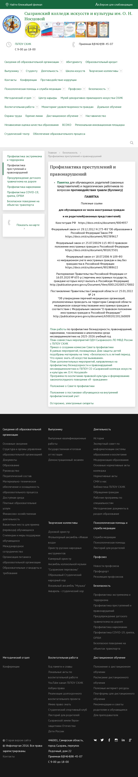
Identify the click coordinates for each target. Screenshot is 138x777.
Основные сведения (15, 443)
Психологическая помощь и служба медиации (32, 89)
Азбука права (56, 688)
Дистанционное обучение (62, 116)
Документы (10, 460)
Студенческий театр (16, 134)
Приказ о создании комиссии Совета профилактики (82, 347)
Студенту (31, 71)
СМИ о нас (100, 481)
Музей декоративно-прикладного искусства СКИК (92, 98)
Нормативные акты (105, 476)
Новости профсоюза (106, 566)
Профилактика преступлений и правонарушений (17, 168)
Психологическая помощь (109, 542)
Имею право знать (59, 704)
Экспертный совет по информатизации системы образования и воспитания (109, 449)
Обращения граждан (106, 492)
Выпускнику (11, 71)
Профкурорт (101, 571)
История (98, 438)
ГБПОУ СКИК (23, 44)
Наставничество (96, 116)
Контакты (10, 80)
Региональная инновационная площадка (100, 125)
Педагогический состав (17, 476)
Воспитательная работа (19, 107)
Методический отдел (17, 98)
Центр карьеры (47, 98)
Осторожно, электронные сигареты (72, 403)
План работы (58, 329)
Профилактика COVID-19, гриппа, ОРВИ (23, 194)
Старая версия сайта (18, 740)
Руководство (11, 470)
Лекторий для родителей (109, 548)
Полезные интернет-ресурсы (111, 688)
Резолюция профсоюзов (108, 576)
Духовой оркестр (59, 531)
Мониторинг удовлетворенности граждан (67, 107)
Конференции (28, 80)
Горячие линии (34, 116)
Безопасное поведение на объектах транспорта (23, 203)
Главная (52, 152)
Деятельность (49, 71)
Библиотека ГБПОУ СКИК (109, 487)
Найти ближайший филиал (23, 4)
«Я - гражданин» (98, 379)
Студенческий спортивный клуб (67, 709)
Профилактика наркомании (24, 187)
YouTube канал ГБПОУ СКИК (65, 682)
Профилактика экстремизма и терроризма (24, 158)
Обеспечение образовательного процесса (59, 134)
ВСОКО (66, 125)
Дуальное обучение (109, 107)
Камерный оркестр (59, 558)
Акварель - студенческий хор (66, 591)
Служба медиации (104, 537)
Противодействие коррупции (58, 80)
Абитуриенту (74, 62)
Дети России (56, 731)
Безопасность (97, 89)
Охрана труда (13, 116)
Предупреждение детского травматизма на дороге (24, 179)
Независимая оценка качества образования (31, 125)
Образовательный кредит (102, 62)
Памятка (63, 182)
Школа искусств (75, 71)
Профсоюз (74, 89)
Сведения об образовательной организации (31, 62)
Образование (11, 465)
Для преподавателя (105, 715)
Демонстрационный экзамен (66, 460)
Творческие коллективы (103, 71)
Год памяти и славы (60, 666)
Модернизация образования (110, 460)
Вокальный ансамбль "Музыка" (67, 585)
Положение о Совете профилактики (72, 386)
